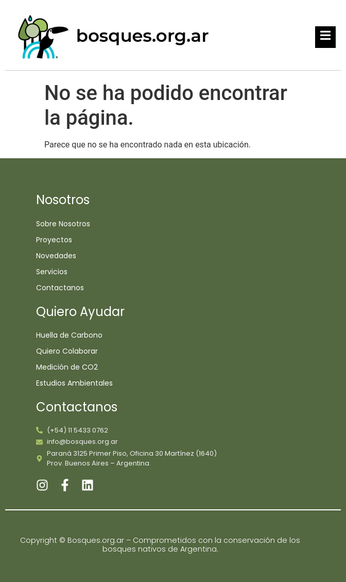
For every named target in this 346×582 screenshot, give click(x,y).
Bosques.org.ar (96, 540)
